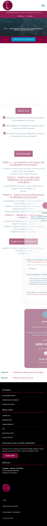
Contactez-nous (8, 404)
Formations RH (7, 424)
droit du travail (29, 377)
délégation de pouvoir (19, 377)
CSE (3, 429)
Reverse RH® (7, 420)
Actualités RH (7, 437)
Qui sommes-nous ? (9, 395)
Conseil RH (6, 415)
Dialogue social (8, 433)
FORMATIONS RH (18, 372)
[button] (23, 39)
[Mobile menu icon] (43, 5)
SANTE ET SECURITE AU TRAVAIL (34, 372)
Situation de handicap (10, 400)
